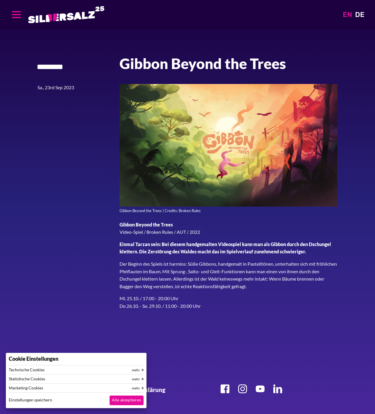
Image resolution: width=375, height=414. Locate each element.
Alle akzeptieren (126, 399)
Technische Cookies (27, 370)
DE (359, 15)
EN (347, 15)
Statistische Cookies (27, 379)
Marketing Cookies (26, 388)
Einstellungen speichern (30, 399)
